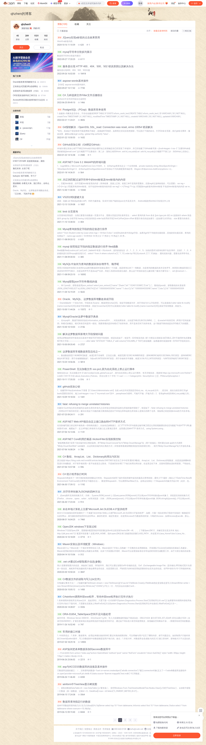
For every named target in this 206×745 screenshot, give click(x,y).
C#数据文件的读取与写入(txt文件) (78, 579)
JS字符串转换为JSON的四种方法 (78, 491)
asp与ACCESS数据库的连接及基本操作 (82, 666)
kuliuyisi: (17, 176)
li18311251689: (20, 161)
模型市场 (56, 2)
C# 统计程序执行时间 (72, 474)
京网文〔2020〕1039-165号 (122, 733)
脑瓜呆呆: (17, 168)
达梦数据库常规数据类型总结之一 (78, 351)
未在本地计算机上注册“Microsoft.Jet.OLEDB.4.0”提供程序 (92, 509)
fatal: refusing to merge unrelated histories (83, 404)
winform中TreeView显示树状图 (77, 684)
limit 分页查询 (67, 211)
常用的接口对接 (68, 631)
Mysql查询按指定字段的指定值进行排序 (82, 229)
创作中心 (182, 3)
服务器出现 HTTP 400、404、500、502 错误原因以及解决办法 (95, 66)
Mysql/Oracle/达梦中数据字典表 (77, 316)
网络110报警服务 (88, 736)
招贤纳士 (88, 729)
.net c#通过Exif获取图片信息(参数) (79, 561)
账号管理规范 (131, 736)
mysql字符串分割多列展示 (74, 52)
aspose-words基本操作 (72, 80)
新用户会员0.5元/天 (157, 3)
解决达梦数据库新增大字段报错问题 (80, 334)
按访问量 (175, 31)
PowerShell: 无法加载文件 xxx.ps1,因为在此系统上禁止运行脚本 (96, 369)
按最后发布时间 (160, 31)
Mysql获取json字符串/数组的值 (77, 281)
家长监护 (78, 736)
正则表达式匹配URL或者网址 (30, 86)
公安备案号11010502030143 (84, 733)
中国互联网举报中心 (103, 736)
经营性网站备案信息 (140, 733)
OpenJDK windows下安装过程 (77, 526)
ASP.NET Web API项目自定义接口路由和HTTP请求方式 (91, 421)
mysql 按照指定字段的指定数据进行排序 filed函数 (87, 246)
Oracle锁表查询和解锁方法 (29, 82)
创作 (196, 3)
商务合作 (97, 729)
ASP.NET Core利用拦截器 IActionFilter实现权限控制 (89, 439)
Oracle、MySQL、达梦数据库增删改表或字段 (85, 299)
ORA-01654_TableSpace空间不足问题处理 (84, 614)
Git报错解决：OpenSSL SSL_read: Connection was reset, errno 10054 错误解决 (105, 127)
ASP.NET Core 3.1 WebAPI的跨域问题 (81, 162)
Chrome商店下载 (118, 736)
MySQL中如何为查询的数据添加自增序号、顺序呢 (88, 264)
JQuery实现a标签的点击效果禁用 (78, 37)
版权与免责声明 (142, 736)
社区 (32, 3)
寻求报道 (106, 729)
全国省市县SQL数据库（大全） (31, 91)
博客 (19, 3)
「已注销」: (18, 194)
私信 (42, 47)
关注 (21, 47)
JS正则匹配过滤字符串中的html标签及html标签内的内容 (91, 179)
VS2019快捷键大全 (70, 197)
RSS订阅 (187, 31)
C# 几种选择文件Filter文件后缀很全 (79, 95)
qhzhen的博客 (21, 14)
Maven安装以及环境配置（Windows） (81, 544)
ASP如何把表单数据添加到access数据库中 (84, 649)
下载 (26, 3)
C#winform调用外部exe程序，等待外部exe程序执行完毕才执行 (95, 596)
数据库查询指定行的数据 (73, 701)
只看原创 (62, 31)
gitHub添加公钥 (68, 386)
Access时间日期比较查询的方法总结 (30, 101)
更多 (67, 3)
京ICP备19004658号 (103, 733)
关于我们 (79, 729)
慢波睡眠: (17, 183)
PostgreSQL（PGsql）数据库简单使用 (81, 109)
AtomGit (42, 3)
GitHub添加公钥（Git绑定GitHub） (79, 144)
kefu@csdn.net (136, 729)
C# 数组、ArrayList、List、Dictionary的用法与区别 (88, 456)
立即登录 (177, 735)
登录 (140, 3)
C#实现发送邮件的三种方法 (29, 95)
